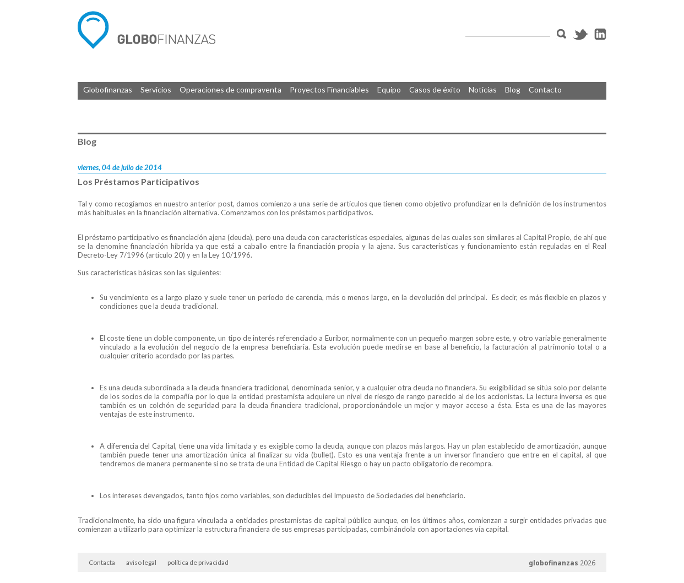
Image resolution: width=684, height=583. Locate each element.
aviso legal (141, 562)
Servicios (155, 89)
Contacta (102, 562)
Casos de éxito (434, 89)
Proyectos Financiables (329, 89)
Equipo (389, 89)
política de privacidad (198, 562)
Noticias (483, 89)
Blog (512, 89)
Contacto (545, 89)
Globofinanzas (107, 89)
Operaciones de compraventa (230, 89)
